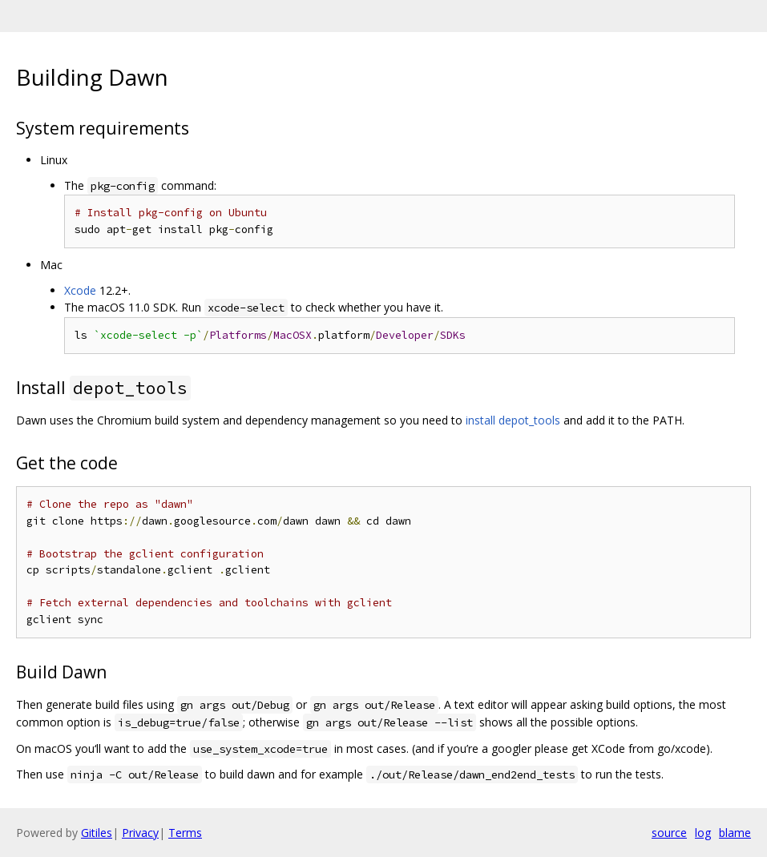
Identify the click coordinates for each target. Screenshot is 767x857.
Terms (185, 832)
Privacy (140, 832)
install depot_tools (513, 420)
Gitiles (96, 832)
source (669, 832)
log (703, 832)
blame (735, 832)
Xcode (80, 290)
